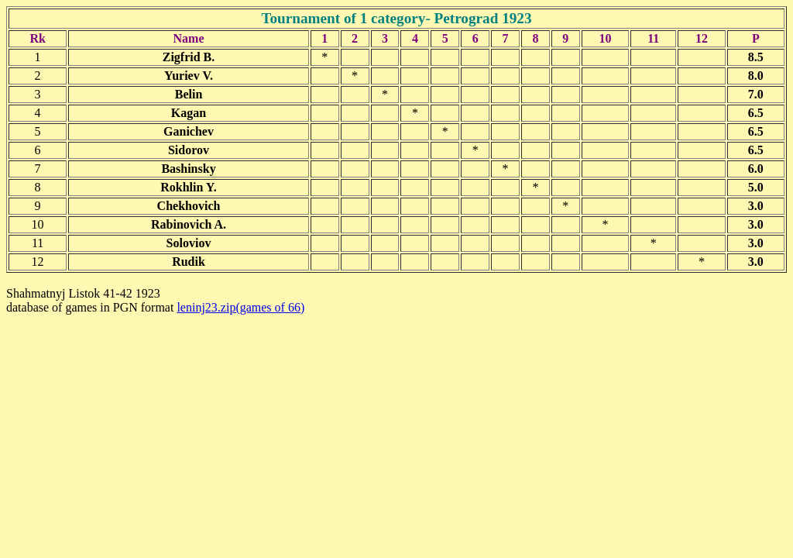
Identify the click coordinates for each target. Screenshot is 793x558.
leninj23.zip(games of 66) (240, 307)
